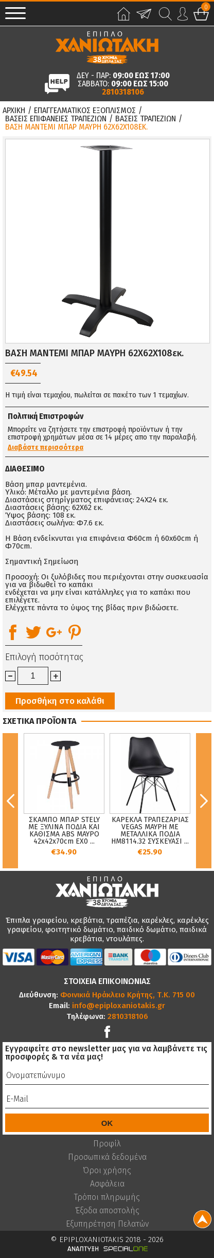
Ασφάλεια (107, 1184)
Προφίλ (107, 1144)
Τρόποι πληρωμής (107, 1197)
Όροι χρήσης (107, 1170)
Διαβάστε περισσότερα (45, 447)
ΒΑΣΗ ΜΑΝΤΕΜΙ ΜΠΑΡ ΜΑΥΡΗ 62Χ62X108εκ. (76, 127)
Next (203, 800)
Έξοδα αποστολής (107, 1211)
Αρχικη (14, 110)
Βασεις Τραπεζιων (145, 119)
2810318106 (123, 92)
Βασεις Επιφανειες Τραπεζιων (55, 119)
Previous (10, 800)
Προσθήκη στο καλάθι (59, 701)
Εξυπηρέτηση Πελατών (107, 1224)
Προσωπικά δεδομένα (107, 1157)
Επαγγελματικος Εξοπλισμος (85, 110)
